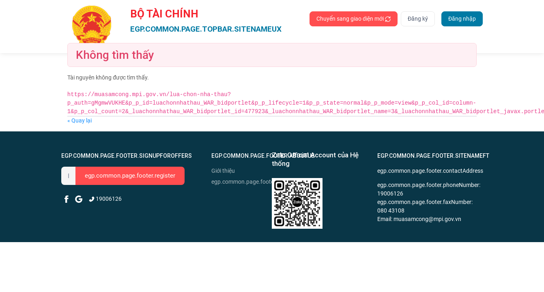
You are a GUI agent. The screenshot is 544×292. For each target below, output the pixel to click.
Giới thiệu (223, 170)
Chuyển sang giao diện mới (353, 18)
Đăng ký (418, 18)
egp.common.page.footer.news (240, 181)
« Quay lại (79, 120)
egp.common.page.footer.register (130, 175)
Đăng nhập (462, 18)
